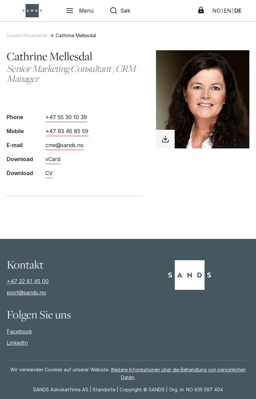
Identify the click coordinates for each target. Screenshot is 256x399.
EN (227, 10)
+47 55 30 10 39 (66, 117)
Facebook (19, 331)
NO (216, 10)
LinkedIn (17, 342)
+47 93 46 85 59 (66, 131)
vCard (52, 159)
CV (49, 173)
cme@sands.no (64, 145)
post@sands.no (26, 292)
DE (237, 10)
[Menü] (80, 10)
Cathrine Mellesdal (76, 35)
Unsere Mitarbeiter (27, 35)
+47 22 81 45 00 (28, 281)
